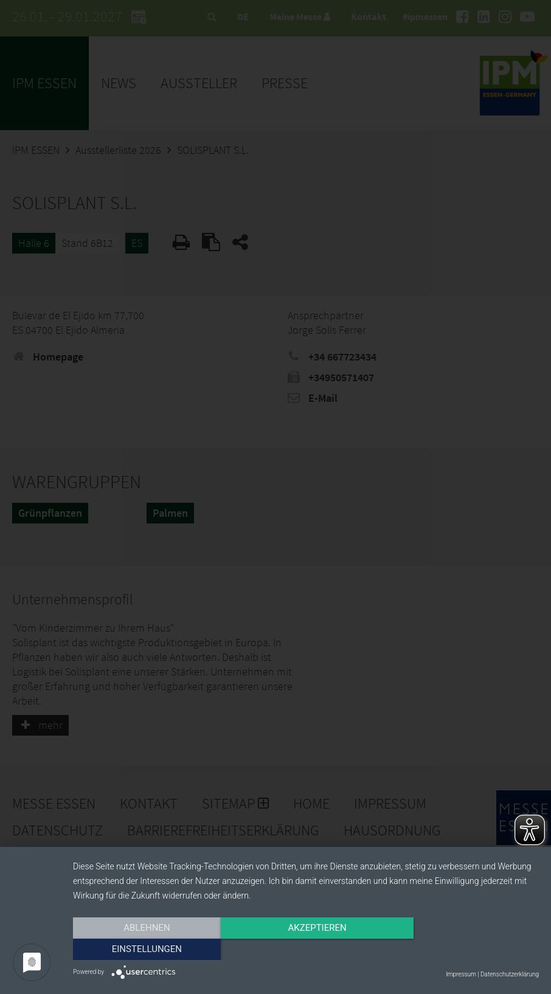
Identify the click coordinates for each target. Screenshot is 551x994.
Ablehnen (143, 949)
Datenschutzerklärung (509, 974)
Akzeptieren (306, 949)
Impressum (461, 974)
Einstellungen (469, 949)
